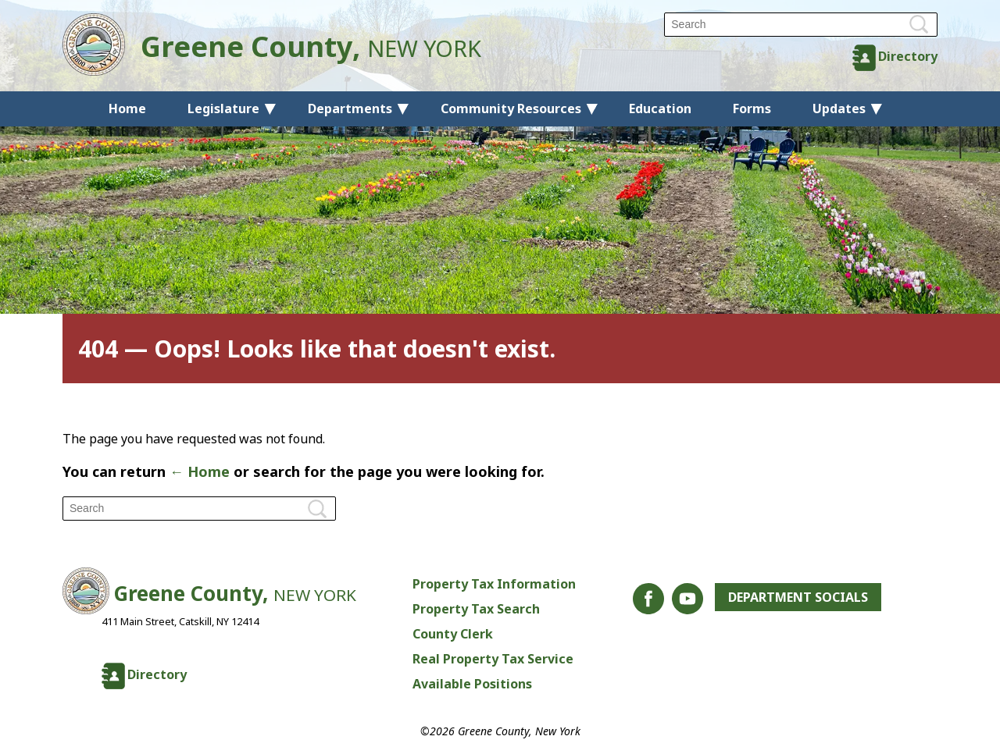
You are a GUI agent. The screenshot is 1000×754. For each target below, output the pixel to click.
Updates (839, 108)
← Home (200, 471)
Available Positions (472, 683)
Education (660, 108)
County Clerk (452, 633)
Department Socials (798, 597)
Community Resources (511, 108)
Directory (908, 56)
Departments (350, 108)
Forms (752, 108)
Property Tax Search (476, 608)
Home (127, 108)
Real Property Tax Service (492, 658)
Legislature (223, 108)
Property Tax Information (494, 583)
